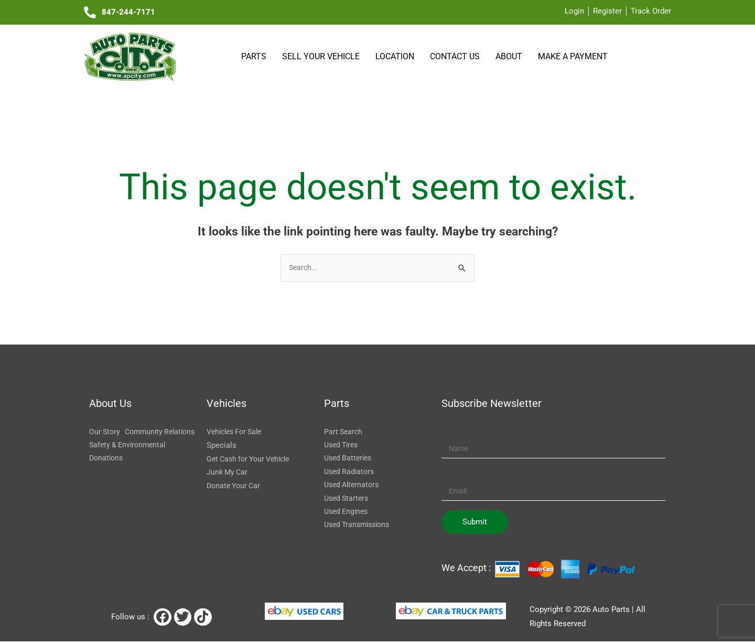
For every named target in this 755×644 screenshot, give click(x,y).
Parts (255, 56)
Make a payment (573, 56)
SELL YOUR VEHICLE (322, 56)
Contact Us (456, 56)
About (510, 56)
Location (396, 56)
